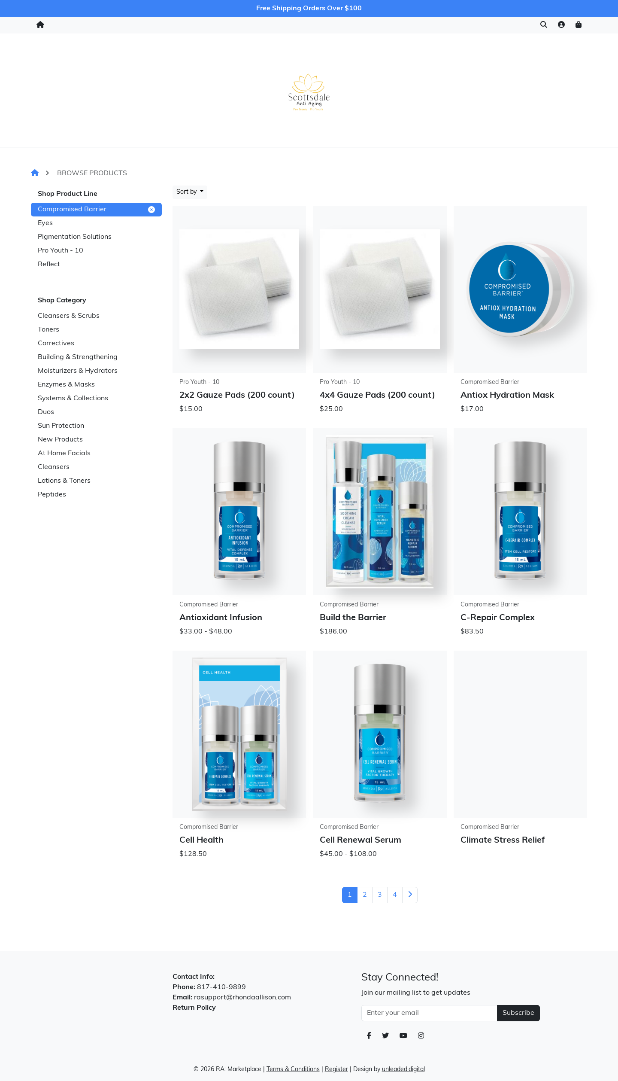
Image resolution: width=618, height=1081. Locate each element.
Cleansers (54, 467)
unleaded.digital (403, 1069)
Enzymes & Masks (66, 384)
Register (336, 1069)
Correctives (56, 343)
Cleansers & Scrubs (69, 316)
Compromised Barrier (96, 209)
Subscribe (518, 1013)
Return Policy (194, 1008)
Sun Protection (61, 426)
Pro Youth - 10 (60, 250)
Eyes (45, 223)
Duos (46, 412)
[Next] (410, 895)
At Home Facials (64, 453)
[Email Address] (429, 1013)
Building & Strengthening (78, 357)
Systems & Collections (73, 398)
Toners (48, 329)
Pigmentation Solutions (75, 237)
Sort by (187, 192)
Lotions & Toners (64, 481)
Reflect (49, 264)
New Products (60, 439)
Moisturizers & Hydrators (78, 371)
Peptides (52, 494)
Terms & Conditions (293, 1069)
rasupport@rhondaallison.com (242, 997)
